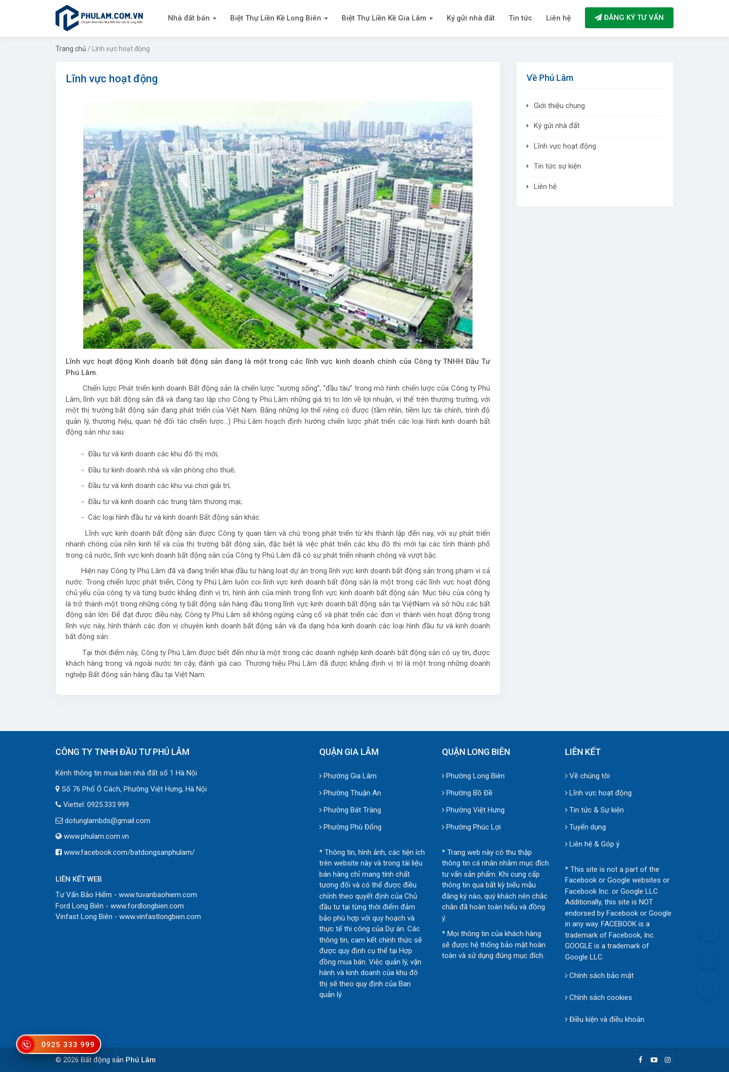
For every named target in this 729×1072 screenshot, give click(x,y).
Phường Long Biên (473, 775)
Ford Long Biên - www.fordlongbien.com (119, 906)
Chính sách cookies (598, 997)
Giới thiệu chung (559, 105)
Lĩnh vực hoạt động (565, 146)
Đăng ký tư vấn (629, 17)
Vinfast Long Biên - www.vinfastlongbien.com (128, 916)
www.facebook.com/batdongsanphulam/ (129, 852)
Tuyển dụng (585, 827)
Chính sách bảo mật (599, 975)
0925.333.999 (108, 804)
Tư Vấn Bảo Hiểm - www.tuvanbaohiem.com (126, 894)
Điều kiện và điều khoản (604, 1019)
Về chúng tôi (587, 775)
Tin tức (520, 18)
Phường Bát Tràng (350, 810)
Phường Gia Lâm (348, 775)
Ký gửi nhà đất (471, 18)
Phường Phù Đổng (350, 827)
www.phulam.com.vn (96, 836)
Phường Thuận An (350, 793)
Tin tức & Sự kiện (594, 810)
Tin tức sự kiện (557, 166)
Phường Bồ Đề (467, 793)
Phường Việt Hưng (473, 810)
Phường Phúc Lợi (471, 827)
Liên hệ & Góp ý (592, 844)
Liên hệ (558, 18)
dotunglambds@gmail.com (107, 820)
